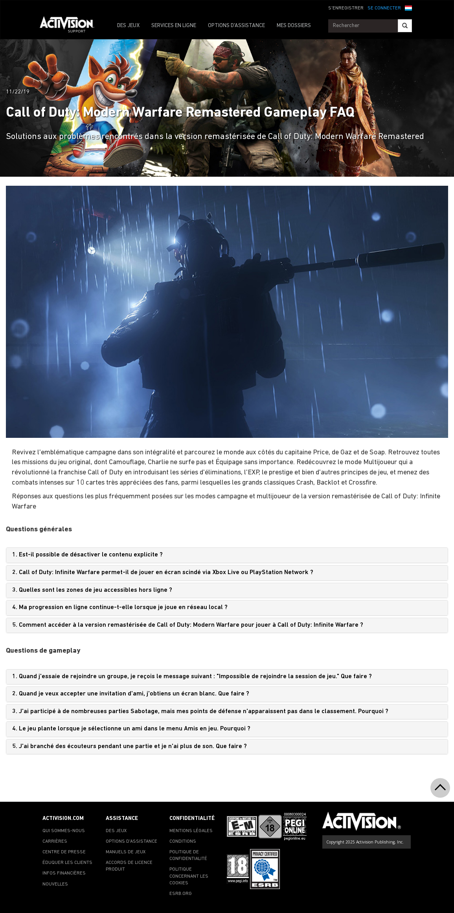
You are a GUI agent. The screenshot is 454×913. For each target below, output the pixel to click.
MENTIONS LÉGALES (191, 831)
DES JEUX (128, 26)
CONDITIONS (182, 841)
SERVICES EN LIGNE (173, 26)
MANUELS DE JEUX (126, 852)
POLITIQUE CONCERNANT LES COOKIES (188, 876)
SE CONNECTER (384, 8)
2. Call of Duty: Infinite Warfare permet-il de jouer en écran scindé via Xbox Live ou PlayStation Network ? (162, 572)
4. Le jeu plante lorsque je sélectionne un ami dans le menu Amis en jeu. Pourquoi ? (131, 729)
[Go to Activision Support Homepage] (71, 26)
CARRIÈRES (54, 841)
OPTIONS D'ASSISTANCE (236, 26)
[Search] (405, 25)
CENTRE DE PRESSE (64, 852)
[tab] (227, 555)
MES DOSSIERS (294, 26)
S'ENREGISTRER (346, 8)
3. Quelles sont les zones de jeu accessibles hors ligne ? (92, 590)
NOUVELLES (55, 884)
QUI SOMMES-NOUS (63, 831)
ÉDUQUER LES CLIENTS (67, 862)
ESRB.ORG (180, 893)
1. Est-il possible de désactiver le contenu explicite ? (87, 555)
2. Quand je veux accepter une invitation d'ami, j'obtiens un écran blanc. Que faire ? (130, 694)
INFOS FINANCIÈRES (64, 873)
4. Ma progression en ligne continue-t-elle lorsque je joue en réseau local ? (120, 607)
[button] (408, 7)
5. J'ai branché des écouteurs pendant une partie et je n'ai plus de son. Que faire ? (129, 746)
